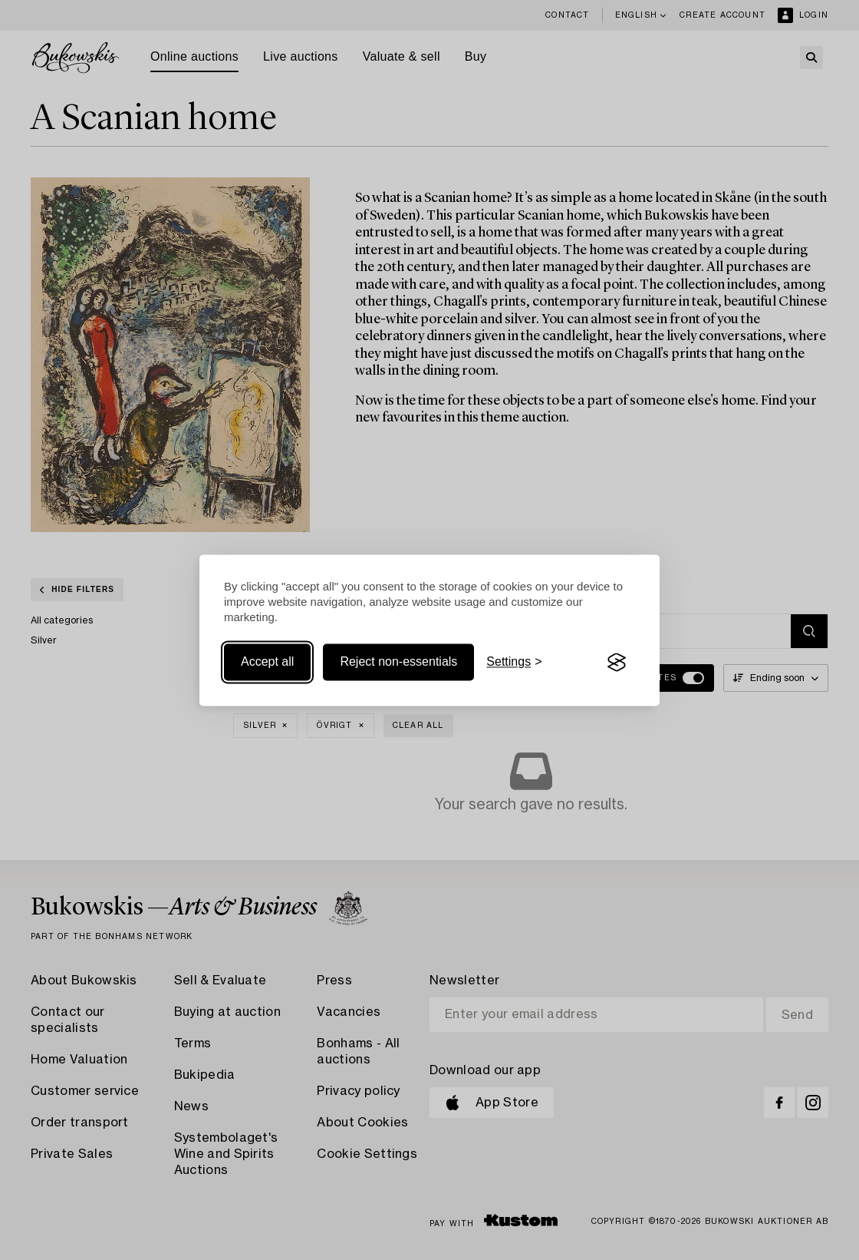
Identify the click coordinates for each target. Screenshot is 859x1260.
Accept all (267, 662)
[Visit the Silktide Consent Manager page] (616, 662)
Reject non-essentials (398, 662)
